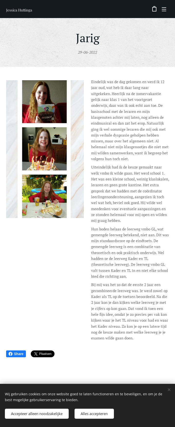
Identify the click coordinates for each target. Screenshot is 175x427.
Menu (164, 9)
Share (16, 354)
